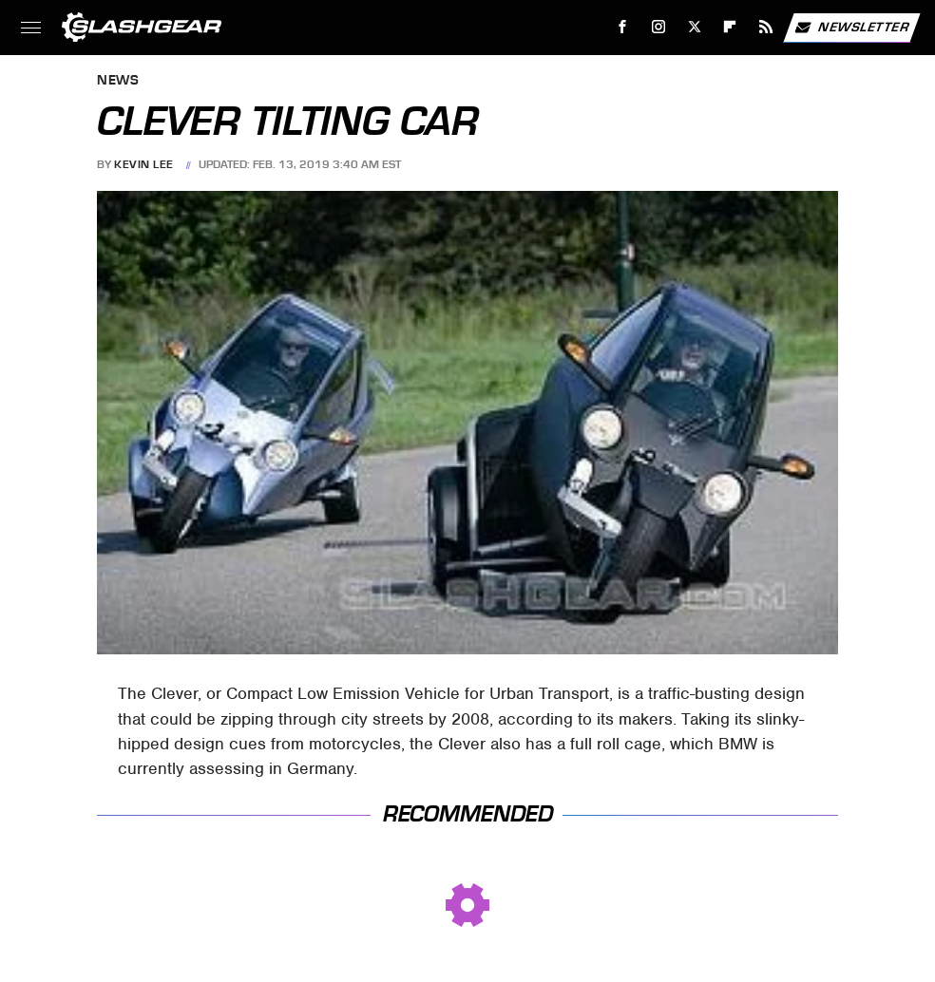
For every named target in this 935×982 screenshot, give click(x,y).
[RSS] (766, 27)
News (118, 81)
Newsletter (851, 27)
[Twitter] (694, 27)
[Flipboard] (730, 27)
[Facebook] (623, 27)
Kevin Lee (144, 164)
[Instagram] (659, 27)
